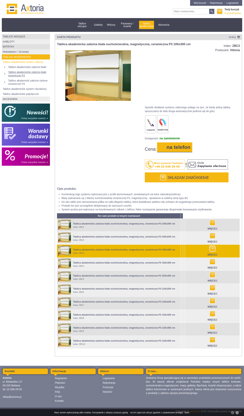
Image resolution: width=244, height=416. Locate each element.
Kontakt (59, 400)
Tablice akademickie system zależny (23, 62)
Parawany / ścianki (127, 25)
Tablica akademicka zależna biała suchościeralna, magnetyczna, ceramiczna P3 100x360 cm (124, 262)
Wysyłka (59, 387)
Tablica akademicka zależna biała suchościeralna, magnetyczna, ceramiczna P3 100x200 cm (124, 223)
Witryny (111, 24)
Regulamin (61, 378)
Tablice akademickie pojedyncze (21, 94)
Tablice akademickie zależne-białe (27, 67)
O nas (58, 396)
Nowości (107, 391)
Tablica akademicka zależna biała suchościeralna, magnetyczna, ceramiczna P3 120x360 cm (124, 327)
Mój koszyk (200, 2)
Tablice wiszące (82, 25)
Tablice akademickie (146, 25)
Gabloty (98, 24)
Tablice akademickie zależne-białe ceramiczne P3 (27, 74)
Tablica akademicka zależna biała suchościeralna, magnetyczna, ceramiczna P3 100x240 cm (124, 236)
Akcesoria (163, 24)
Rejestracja (216, 2)
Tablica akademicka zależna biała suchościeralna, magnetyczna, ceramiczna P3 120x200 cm (124, 288)
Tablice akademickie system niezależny (25, 88)
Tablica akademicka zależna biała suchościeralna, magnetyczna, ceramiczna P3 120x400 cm (124, 340)
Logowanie (232, 2)
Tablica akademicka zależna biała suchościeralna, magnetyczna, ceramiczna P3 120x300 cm (124, 314)
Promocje (108, 387)
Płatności (60, 382)
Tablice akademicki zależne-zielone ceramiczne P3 (28, 82)
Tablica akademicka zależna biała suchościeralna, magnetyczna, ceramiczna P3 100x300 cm (124, 249)
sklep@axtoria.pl (12, 396)
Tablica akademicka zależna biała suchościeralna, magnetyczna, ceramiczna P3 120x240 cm (124, 301)
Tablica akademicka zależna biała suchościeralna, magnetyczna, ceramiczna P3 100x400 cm (124, 275)
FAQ (57, 391)
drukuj (234, 37)
